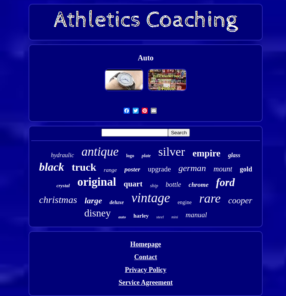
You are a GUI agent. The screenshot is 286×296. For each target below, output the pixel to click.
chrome (199, 184)
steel (160, 217)
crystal (63, 185)
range (110, 170)
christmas (58, 199)
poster (132, 169)
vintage (151, 198)
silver (171, 151)
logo (130, 155)
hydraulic (62, 155)
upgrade (159, 169)
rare (210, 198)
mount (222, 169)
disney (97, 213)
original (96, 181)
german (192, 168)
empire (206, 153)
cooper (240, 200)
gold (246, 169)
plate (146, 155)
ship (154, 185)
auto (122, 217)
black (51, 167)
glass (234, 155)
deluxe (116, 202)
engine (185, 202)
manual (196, 215)
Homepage (145, 244)
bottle (173, 184)
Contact (145, 257)
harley (141, 216)
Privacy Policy (145, 269)
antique (100, 151)
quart (133, 183)
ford (225, 182)
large (93, 200)
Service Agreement (145, 282)
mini (174, 217)
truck (84, 167)
